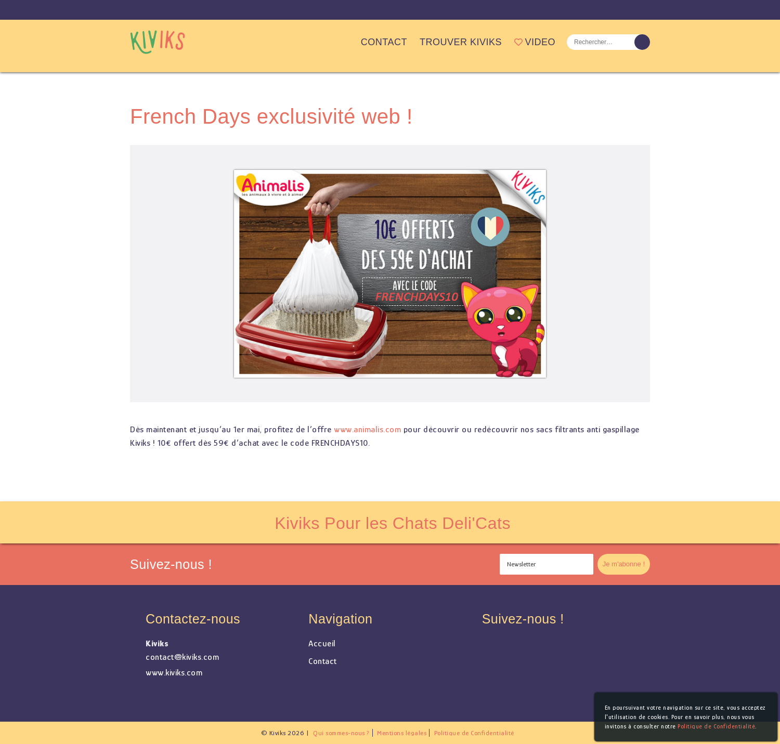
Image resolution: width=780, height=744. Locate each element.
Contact (384, 42)
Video (534, 42)
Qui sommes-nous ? (341, 733)
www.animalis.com (367, 429)
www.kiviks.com (174, 672)
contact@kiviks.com (182, 657)
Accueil (344, 42)
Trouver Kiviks (461, 42)
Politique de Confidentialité (474, 733)
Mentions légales (401, 733)
